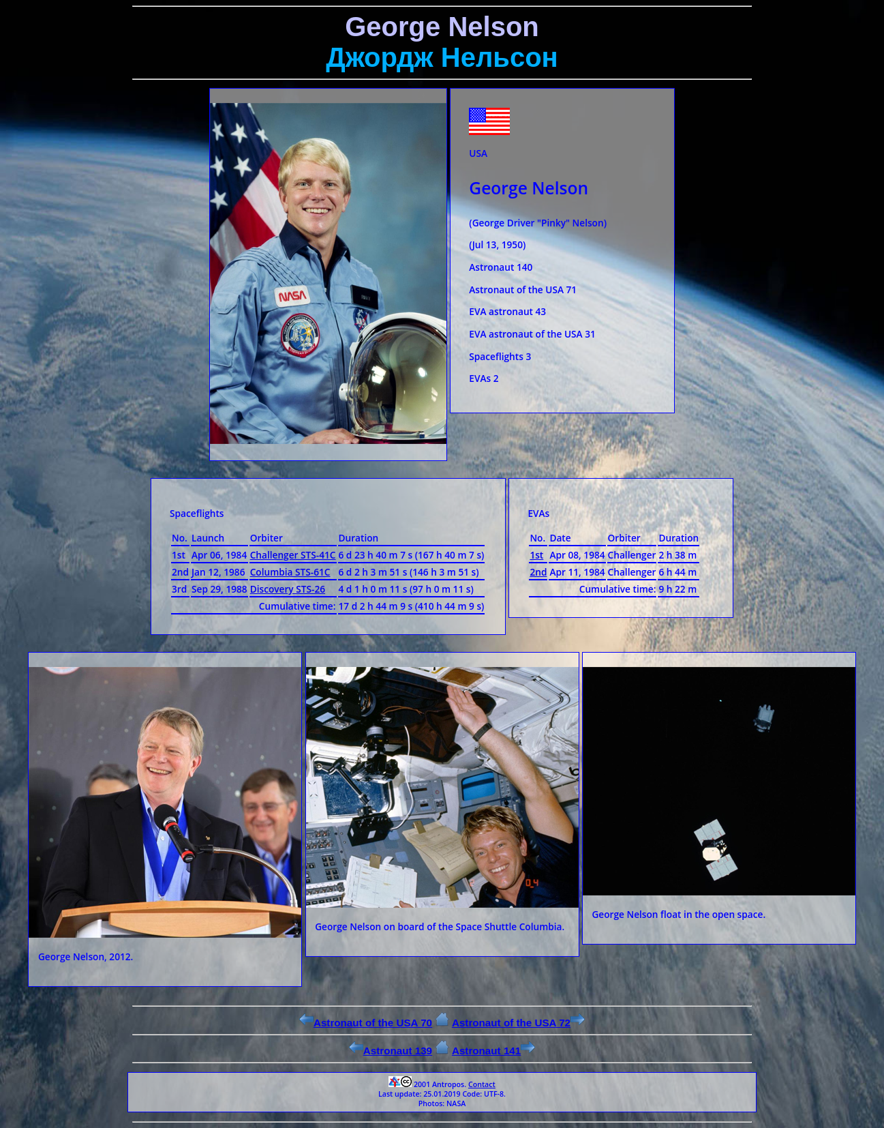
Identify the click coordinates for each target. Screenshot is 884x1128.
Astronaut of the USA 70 (365, 1022)
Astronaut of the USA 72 (518, 1022)
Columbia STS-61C (290, 571)
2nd (538, 571)
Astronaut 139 (390, 1050)
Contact (482, 1084)
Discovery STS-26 (287, 588)
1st (536, 554)
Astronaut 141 (493, 1050)
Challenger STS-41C (293, 554)
